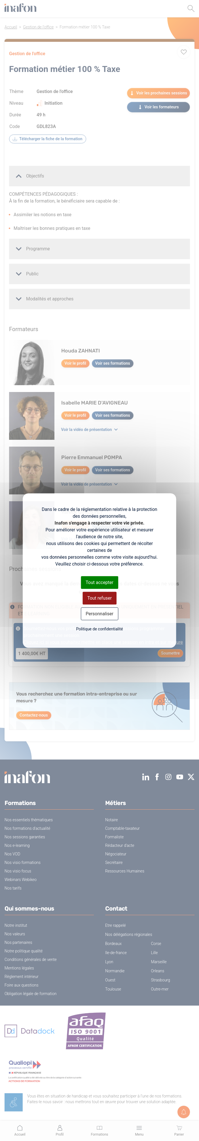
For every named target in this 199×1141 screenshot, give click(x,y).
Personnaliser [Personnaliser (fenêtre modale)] (99, 613)
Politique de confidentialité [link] (99, 629)
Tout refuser (99, 598)
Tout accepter (99, 582)
